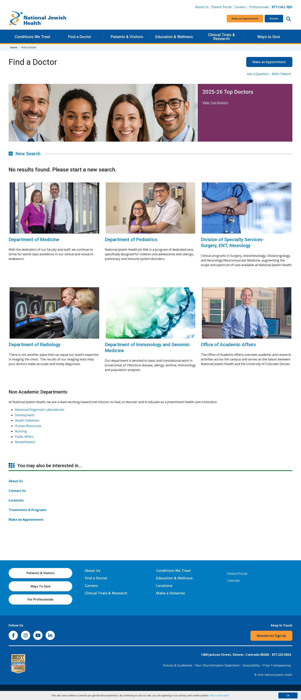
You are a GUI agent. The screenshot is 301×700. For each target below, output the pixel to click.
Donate (273, 18)
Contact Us (17, 491)
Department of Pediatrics (131, 239)
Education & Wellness (174, 36)
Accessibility (251, 665)
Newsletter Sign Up (271, 636)
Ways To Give (40, 586)
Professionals (259, 7)
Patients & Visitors (127, 36)
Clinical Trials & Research (221, 37)
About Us (201, 7)
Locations (16, 500)
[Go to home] (37, 19)
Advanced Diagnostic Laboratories (39, 410)
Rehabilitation (25, 442)
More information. (219, 695)
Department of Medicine (34, 239)
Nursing (21, 431)
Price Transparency (277, 665)
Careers (240, 6)
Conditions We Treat (32, 36)
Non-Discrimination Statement (217, 665)
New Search (24, 153)
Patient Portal (221, 7)
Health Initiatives (27, 420)
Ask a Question (258, 74)
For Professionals (40, 599)
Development (24, 415)
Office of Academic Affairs (228, 344)
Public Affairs (24, 436)
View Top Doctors (215, 102)
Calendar (233, 580)
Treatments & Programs (28, 510)
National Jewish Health (278, 675)
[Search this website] (288, 19)
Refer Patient (281, 74)
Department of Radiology (35, 344)
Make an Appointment (245, 18)
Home (13, 47)
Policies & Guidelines (177, 665)
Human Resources (28, 426)
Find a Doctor (79, 36)
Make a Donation (170, 593)
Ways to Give (268, 36)
